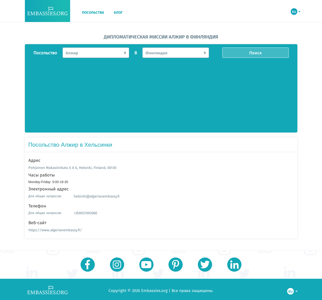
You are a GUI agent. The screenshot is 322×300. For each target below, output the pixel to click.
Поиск (255, 52)
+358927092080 (85, 213)
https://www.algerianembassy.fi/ (55, 230)
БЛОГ (118, 12)
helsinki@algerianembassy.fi (97, 196)
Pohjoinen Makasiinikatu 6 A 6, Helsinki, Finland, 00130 (72, 167)
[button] (96, 52)
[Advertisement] (161, 94)
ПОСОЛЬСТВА (93, 12)
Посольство (45, 53)
